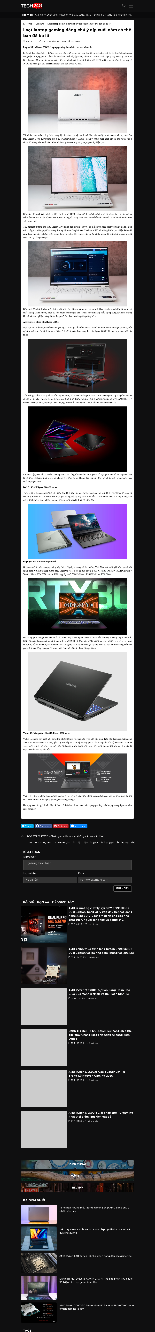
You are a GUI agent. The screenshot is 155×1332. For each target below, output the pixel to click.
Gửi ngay (122, 888)
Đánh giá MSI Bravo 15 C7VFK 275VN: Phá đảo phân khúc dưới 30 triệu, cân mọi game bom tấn (95, 1280)
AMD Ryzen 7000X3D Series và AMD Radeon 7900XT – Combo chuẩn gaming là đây (96, 1307)
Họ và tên (29, 873)
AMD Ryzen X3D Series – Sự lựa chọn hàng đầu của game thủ (95, 1256)
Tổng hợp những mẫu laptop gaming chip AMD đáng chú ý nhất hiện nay (94, 1209)
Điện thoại (77, 1164)
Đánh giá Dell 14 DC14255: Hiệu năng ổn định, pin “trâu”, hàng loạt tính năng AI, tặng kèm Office (100, 1034)
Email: (82, 873)
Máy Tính (77, 1175)
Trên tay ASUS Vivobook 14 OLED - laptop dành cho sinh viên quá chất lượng (95, 1231)
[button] (124, 5)
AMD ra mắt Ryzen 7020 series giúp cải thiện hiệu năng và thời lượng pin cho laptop (79, 842)
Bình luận (29, 856)
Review (77, 1187)
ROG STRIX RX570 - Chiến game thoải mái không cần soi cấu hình (65, 836)
